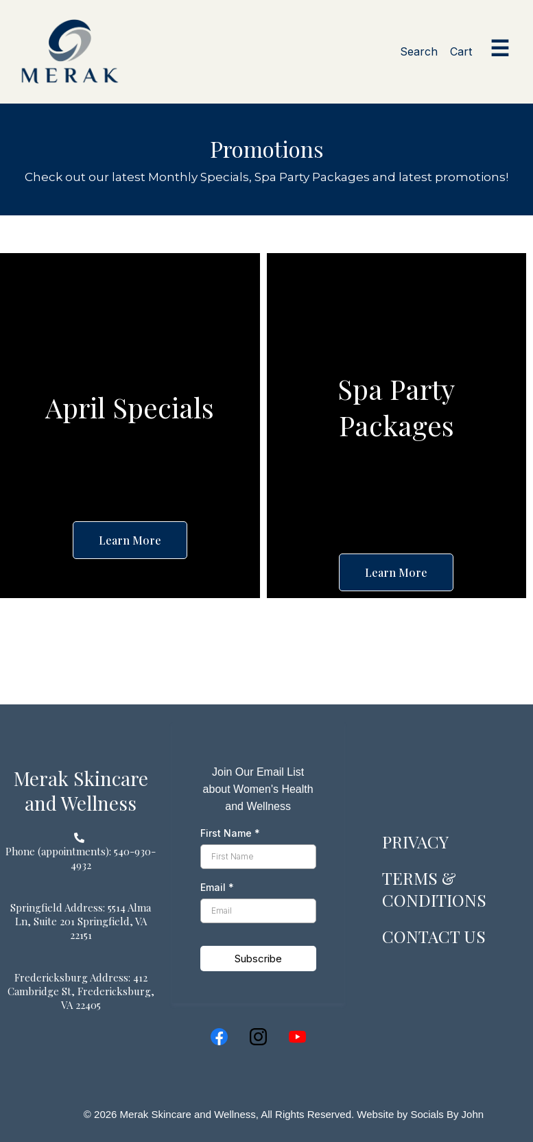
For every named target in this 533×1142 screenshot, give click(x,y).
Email (217, 887)
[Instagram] (258, 1036)
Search (419, 51)
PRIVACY (416, 841)
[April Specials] (129, 407)
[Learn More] (130, 540)
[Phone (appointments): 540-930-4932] (80, 858)
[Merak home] (70, 52)
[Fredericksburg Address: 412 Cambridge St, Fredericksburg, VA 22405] (80, 991)
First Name (230, 833)
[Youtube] (297, 1036)
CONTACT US (434, 936)
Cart (461, 51)
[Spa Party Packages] (396, 407)
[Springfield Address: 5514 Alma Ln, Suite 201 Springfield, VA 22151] (80, 921)
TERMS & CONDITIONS (434, 889)
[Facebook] (219, 1036)
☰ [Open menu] (500, 48)
